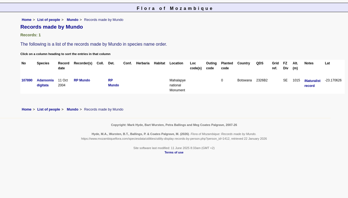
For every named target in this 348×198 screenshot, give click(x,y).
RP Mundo (82, 80)
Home (27, 20)
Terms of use (174, 152)
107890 (26, 80)
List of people (48, 20)
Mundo (72, 20)
